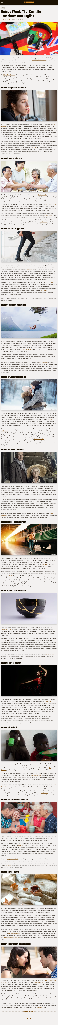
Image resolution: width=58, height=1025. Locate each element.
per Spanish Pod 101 (14, 933)
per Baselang (43, 222)
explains (11, 937)
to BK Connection (39, 439)
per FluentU (44, 793)
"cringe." (27, 836)
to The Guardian (48, 215)
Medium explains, (6, 629)
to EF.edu (50, 419)
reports (9, 75)
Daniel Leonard (6, 19)
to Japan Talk (50, 654)
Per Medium (8, 865)
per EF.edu (34, 147)
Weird (3, 7)
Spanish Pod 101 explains (39, 60)
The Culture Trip (42, 195)
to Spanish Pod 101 (26, 349)
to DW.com (30, 269)
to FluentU (44, 290)
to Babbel (50, 282)
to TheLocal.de (43, 362)
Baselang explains (38, 982)
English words (40, 1007)
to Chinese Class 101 (50, 204)
